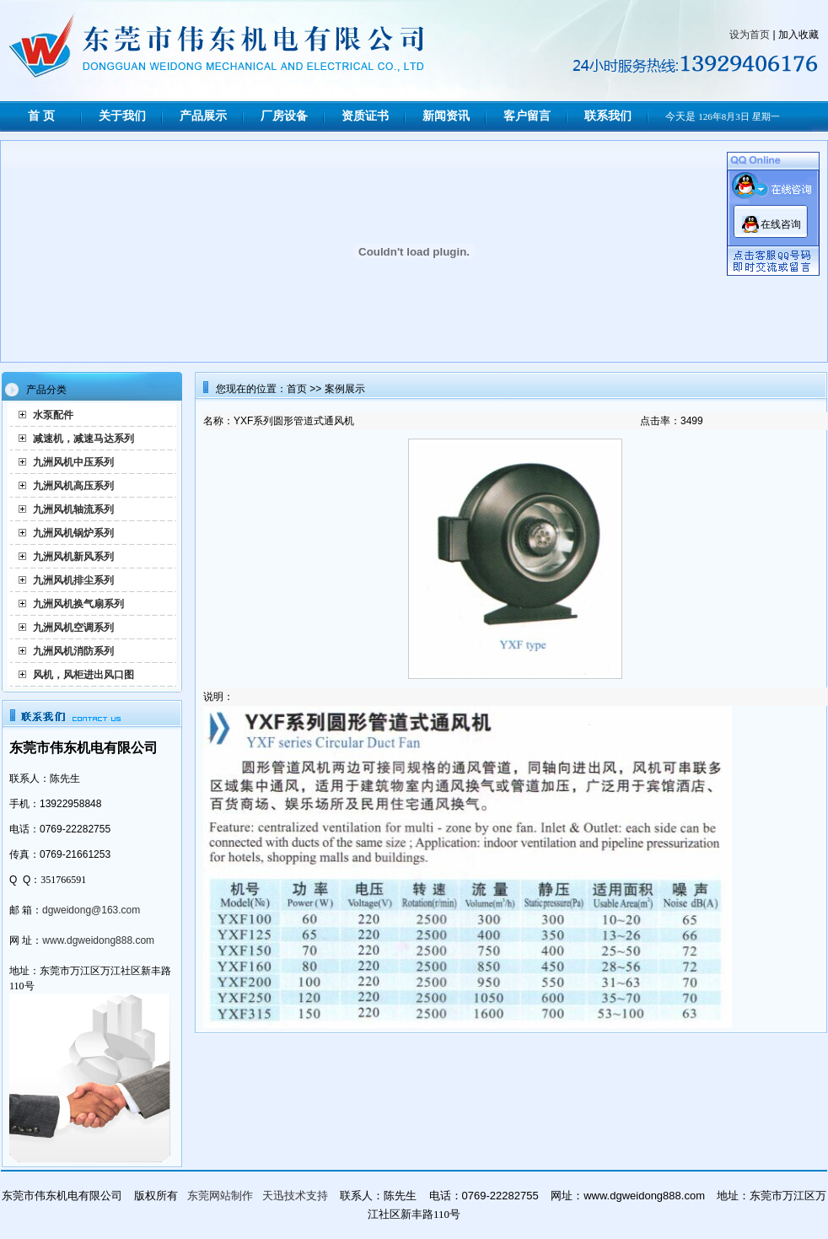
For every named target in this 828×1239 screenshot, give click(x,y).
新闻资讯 (446, 116)
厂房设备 (284, 116)
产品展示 (203, 116)
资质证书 (365, 116)
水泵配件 (53, 415)
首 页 (41, 116)
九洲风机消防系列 (73, 651)
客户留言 (527, 116)
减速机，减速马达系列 (83, 438)
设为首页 (749, 34)
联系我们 (608, 116)
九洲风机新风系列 (73, 557)
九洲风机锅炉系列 (73, 533)
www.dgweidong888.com (98, 940)
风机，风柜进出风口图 (83, 675)
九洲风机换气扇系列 (78, 604)
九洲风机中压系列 (73, 462)
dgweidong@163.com (91, 910)
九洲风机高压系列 (73, 486)
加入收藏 (798, 34)
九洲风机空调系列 (73, 627)
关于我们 (122, 116)
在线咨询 (781, 224)
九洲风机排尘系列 (73, 580)
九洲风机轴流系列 (73, 509)
